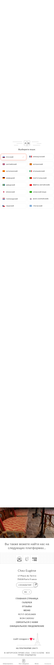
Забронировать (8, 661)
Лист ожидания (24, 661)
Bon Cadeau (27, 618)
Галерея (27, 602)
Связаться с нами (27, 622)
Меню (27, 610)
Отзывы (27, 606)
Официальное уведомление (27, 626)
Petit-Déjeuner (27, 614)
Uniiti (35, 648)
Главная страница (27, 598)
